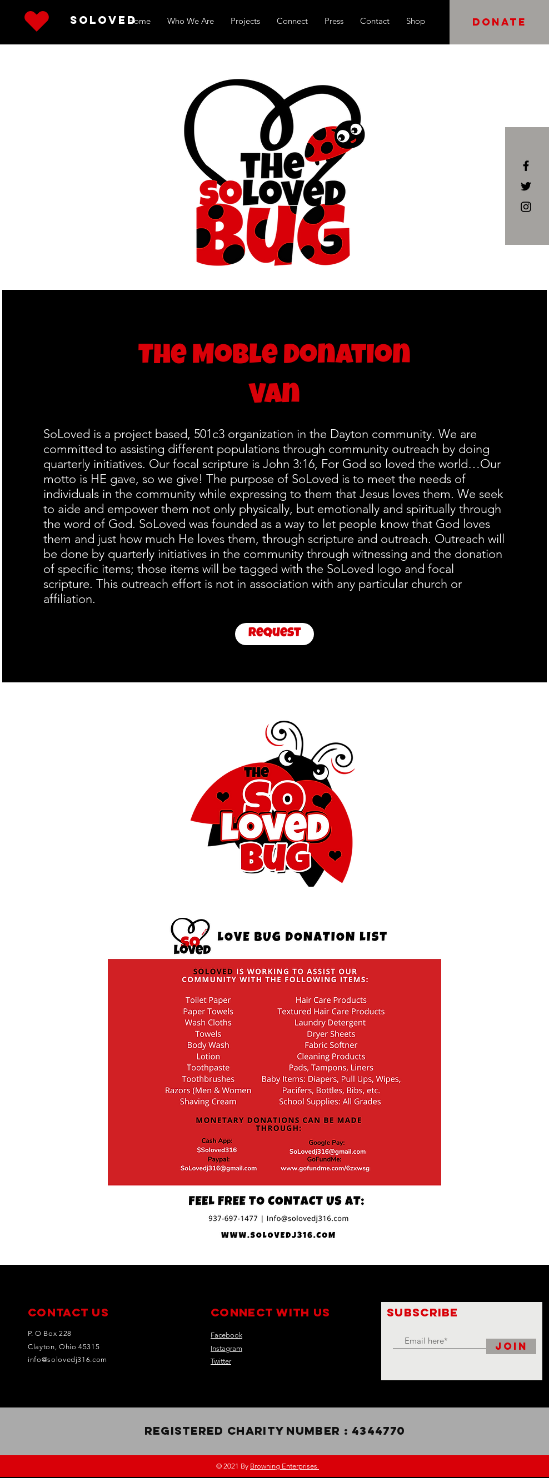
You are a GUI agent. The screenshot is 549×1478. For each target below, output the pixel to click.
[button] (499, 22)
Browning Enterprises (284, 1466)
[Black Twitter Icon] (526, 186)
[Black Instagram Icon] (526, 207)
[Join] (511, 1346)
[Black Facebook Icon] (526, 166)
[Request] (274, 634)
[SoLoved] (103, 20)
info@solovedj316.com (67, 1359)
